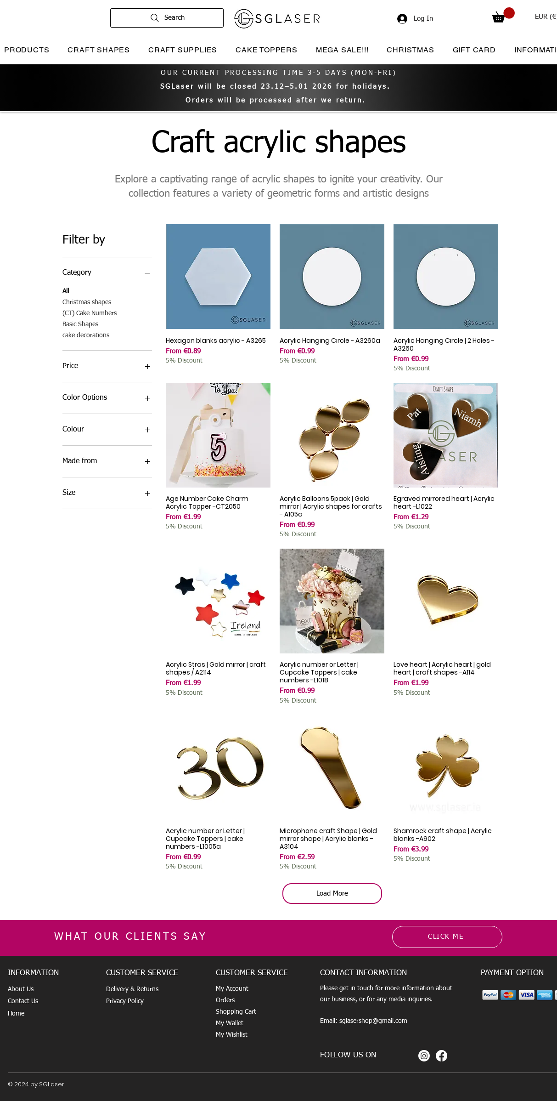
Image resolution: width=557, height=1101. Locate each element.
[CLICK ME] (447, 937)
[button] (503, 15)
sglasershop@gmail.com (373, 1021)
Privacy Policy (125, 1001)
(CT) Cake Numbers (89, 312)
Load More (332, 893)
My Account (232, 989)
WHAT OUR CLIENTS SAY (131, 937)
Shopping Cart (236, 1012)
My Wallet (229, 1023)
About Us (21, 989)
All (65, 290)
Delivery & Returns (132, 989)
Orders (225, 1000)
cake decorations (85, 334)
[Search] (167, 18)
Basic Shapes (80, 323)
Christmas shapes (86, 301)
